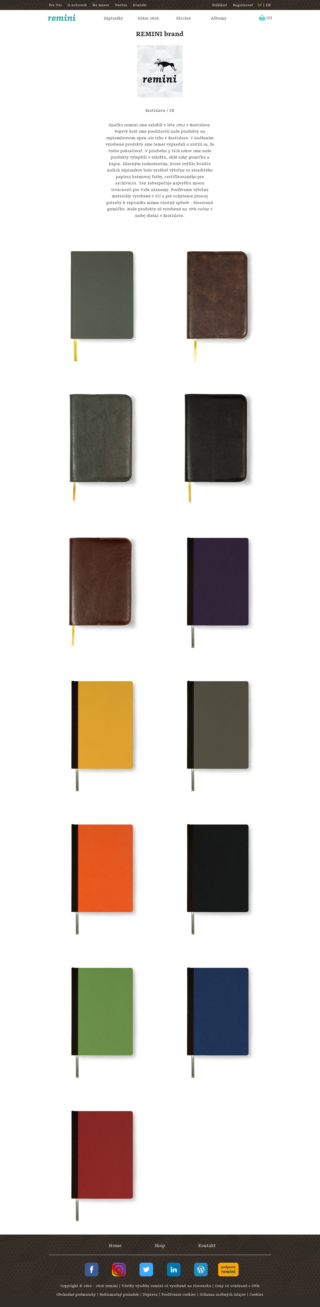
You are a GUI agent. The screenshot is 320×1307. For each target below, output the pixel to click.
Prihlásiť (219, 5)
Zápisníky (113, 18)
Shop (160, 1245)
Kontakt (140, 5)
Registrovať (243, 5)
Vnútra (121, 5)
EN (268, 5)
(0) (269, 17)
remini (62, 17)
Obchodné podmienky (76, 1294)
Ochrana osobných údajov (223, 1294)
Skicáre (183, 18)
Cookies (257, 1294)
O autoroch (77, 5)
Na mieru (101, 5)
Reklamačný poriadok (120, 1294)
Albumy (219, 18)
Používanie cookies (179, 1294)
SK (260, 5)
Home (115, 1245)
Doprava (151, 1294)
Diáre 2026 (148, 18)
